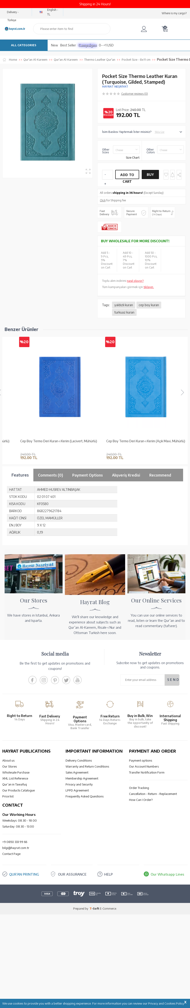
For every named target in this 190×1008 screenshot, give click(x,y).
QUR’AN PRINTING (24, 874)
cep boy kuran (149, 305)
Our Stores (9, 766)
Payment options (140, 760)
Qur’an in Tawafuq (14, 784)
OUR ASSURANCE (72, 874)
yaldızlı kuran (123, 305)
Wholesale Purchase (15, 772)
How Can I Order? (141, 800)
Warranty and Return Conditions (87, 766)
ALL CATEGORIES (23, 45)
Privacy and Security (79, 784)
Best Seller (68, 45)
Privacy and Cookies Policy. (166, 1003)
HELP (108, 874)
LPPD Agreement (77, 790)
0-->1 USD (106, 45)
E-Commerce (108, 908)
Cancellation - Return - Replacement (153, 794)
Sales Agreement (77, 772)
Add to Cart (127, 176)
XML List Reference (15, 778)
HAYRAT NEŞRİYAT (115, 86)
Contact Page (11, 854)
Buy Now (150, 176)
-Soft (94, 908)
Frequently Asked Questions (85, 796)
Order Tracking (139, 788)
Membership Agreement (82, 778)
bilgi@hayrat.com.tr (15, 848)
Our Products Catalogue (18, 790)
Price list (8, 796)
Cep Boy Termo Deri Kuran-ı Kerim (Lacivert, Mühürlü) (101, 441)
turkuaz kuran (124, 312)
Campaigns (87, 45)
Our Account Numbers (144, 766)
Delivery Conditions (79, 760)
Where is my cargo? (174, 13)
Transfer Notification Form (146, 772)
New (54, 45)
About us (8, 760)
